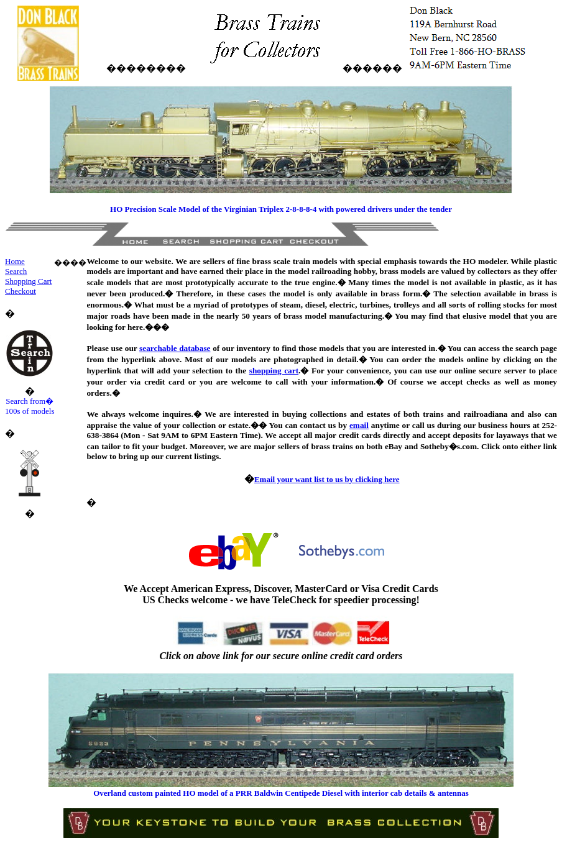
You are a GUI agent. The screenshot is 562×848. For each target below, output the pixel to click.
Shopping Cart (28, 281)
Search (16, 271)
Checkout (20, 291)
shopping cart (273, 370)
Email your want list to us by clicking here (327, 479)
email (359, 425)
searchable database (174, 348)
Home (15, 261)
